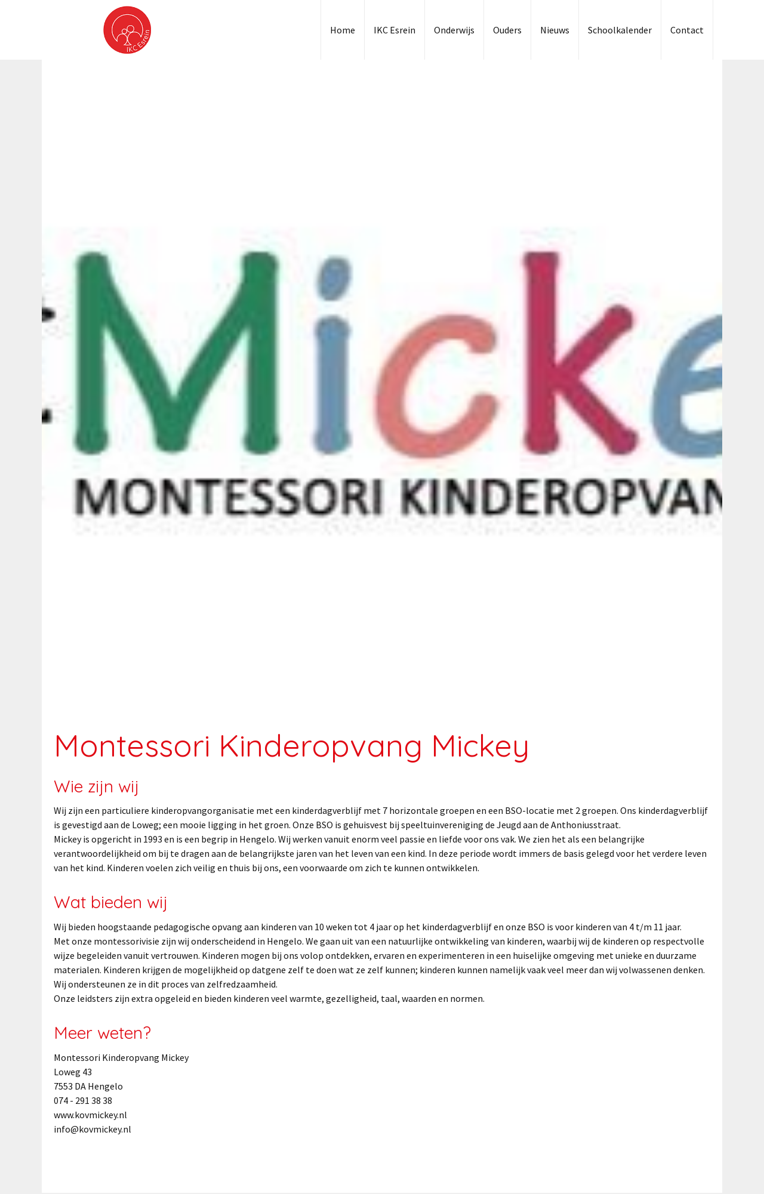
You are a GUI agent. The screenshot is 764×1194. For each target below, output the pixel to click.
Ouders (507, 30)
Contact (687, 30)
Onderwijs (454, 30)
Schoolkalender (620, 30)
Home (342, 30)
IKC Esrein (394, 30)
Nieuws (554, 30)
